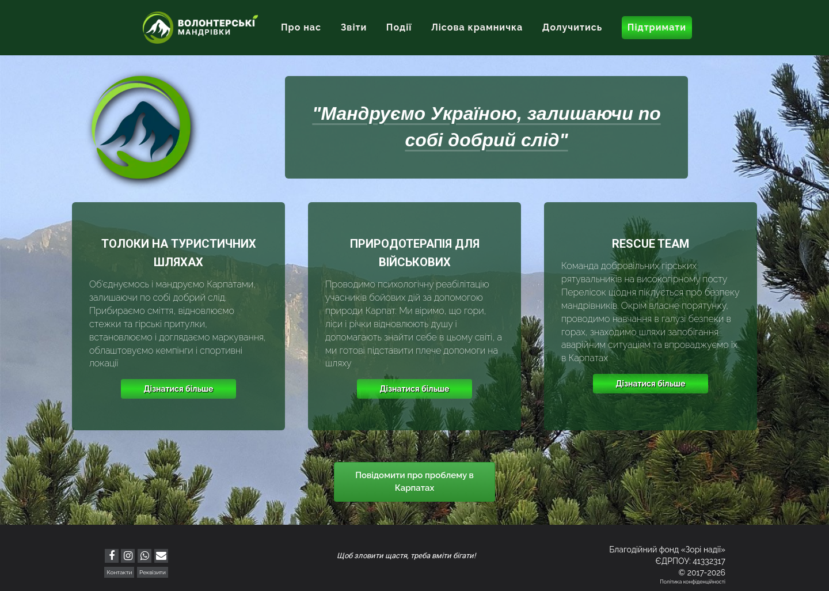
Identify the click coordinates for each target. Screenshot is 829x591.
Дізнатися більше (179, 388)
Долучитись (572, 27)
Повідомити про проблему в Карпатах (414, 481)
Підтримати (657, 27)
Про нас (301, 27)
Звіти (354, 27)
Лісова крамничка (477, 27)
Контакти (119, 572)
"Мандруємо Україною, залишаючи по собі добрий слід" (486, 126)
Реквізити (152, 572)
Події (399, 27)
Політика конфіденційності (692, 582)
